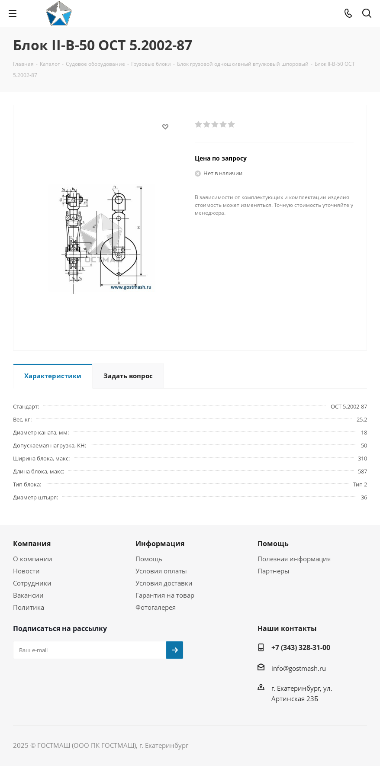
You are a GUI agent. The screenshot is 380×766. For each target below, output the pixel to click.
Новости (26, 570)
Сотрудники (32, 583)
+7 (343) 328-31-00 (300, 647)
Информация (159, 543)
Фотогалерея (155, 607)
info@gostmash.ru (298, 668)
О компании (32, 558)
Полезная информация (294, 558)
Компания (32, 543)
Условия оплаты (161, 570)
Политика (28, 607)
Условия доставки (164, 583)
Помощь (148, 558)
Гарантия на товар (164, 595)
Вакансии (28, 595)
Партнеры (274, 570)
